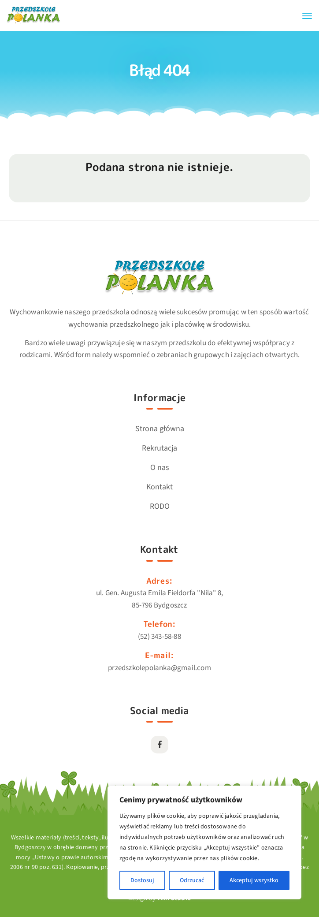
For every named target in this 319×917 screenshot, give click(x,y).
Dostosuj (142, 880)
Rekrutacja (159, 448)
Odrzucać (192, 880)
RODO (160, 506)
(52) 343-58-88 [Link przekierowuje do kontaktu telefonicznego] (159, 636)
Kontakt (159, 486)
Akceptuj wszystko (254, 880)
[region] (204, 842)
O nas (159, 467)
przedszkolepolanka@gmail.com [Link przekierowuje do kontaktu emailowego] (159, 668)
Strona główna (159, 428)
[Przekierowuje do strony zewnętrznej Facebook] (159, 744)
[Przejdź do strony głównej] (33, 22)
